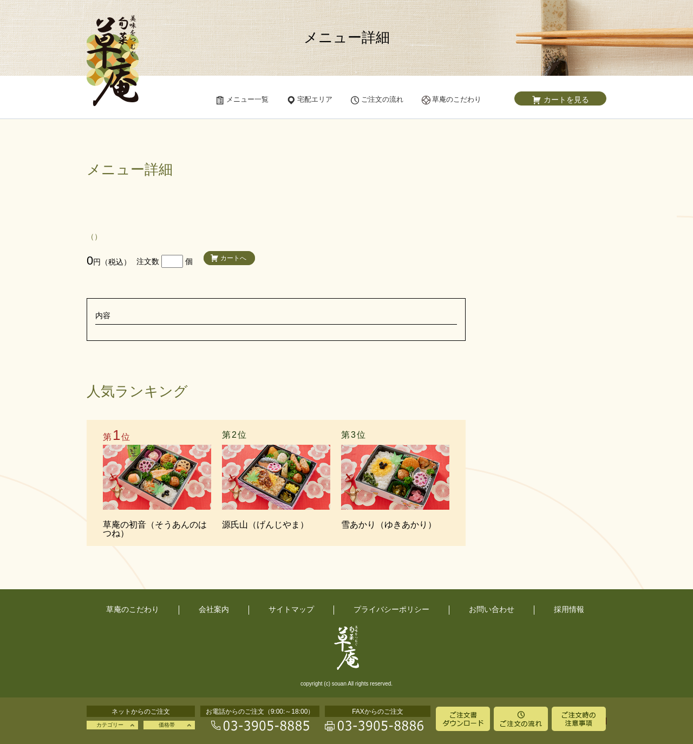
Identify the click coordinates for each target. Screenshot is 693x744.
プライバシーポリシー (391, 609)
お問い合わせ (491, 609)
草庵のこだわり (132, 609)
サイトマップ (291, 609)
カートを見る (566, 99)
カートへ (233, 258)
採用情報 (569, 609)
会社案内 (214, 609)
